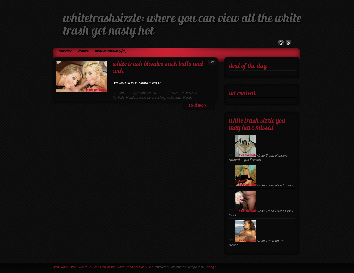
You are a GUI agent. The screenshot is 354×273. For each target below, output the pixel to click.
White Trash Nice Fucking (265, 185)
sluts (150, 98)
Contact (83, 51)
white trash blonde (179, 98)
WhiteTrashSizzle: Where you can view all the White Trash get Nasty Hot (103, 267)
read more (198, 105)
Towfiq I (210, 267)
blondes (131, 98)
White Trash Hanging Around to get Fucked (258, 158)
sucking (160, 98)
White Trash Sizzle (184, 93)
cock (142, 98)
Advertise (65, 51)
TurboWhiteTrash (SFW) (111, 51)
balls (121, 98)
